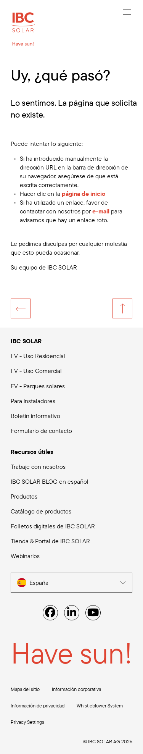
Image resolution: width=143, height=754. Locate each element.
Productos (24, 496)
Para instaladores (33, 401)
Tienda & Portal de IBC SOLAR (50, 541)
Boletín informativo (35, 416)
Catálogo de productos (41, 511)
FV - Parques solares (38, 386)
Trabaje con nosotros (38, 466)
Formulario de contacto (41, 430)
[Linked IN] (71, 612)
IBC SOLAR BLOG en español (49, 481)
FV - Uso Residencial (38, 356)
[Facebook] (50, 612)
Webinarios (25, 556)
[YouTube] (93, 612)
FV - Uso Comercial (36, 371)
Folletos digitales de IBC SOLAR (53, 526)
